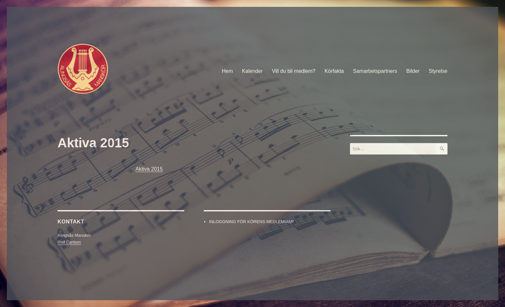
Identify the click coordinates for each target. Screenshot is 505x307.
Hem (227, 71)
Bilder (413, 71)
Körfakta (334, 71)
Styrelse (438, 71)
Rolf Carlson (69, 242)
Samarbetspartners (375, 71)
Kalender (252, 71)
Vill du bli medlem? (294, 71)
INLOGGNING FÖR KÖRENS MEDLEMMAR (251, 221)
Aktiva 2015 (149, 169)
